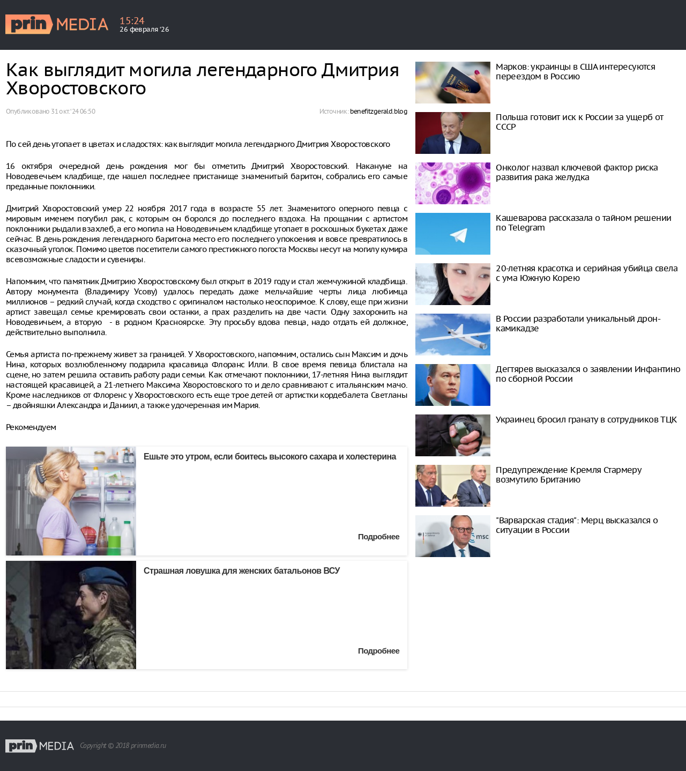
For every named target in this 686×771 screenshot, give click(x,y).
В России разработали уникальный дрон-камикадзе (578, 323)
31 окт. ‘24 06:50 (73, 111)
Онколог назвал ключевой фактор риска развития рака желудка (577, 172)
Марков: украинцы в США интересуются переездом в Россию (575, 71)
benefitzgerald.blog (379, 111)
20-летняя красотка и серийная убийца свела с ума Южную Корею (586, 273)
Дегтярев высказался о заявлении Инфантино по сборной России (588, 374)
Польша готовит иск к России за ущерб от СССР (579, 122)
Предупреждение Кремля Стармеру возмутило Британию (568, 474)
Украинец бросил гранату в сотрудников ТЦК (586, 419)
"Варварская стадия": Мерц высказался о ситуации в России (577, 525)
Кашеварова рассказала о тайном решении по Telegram (583, 222)
